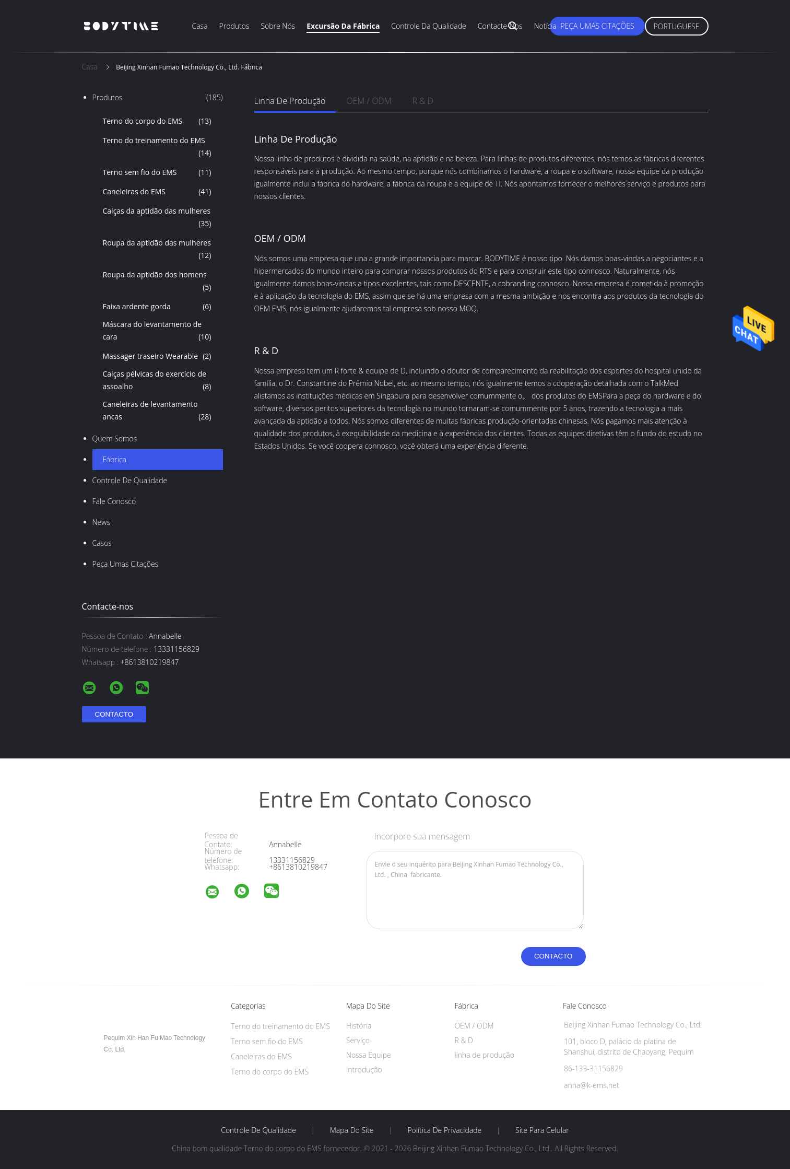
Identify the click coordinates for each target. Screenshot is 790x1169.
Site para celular (542, 1130)
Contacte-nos (500, 26)
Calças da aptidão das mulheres (157, 218)
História (359, 1026)
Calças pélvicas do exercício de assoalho (157, 381)
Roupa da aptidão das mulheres (157, 250)
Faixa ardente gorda (157, 306)
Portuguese (677, 26)
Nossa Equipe (368, 1055)
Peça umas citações (597, 26)
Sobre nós (278, 26)
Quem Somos (114, 438)
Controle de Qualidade (130, 480)
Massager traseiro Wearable (157, 356)
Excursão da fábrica (343, 26)
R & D (422, 101)
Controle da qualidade (428, 26)
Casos (102, 543)
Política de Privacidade (444, 1130)
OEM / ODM (368, 101)
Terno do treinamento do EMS (157, 147)
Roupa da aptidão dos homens (157, 282)
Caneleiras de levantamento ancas (157, 411)
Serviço (358, 1040)
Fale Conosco (114, 501)
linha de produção (290, 101)
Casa (200, 26)
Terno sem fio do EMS (157, 172)
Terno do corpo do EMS (157, 121)
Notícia (545, 26)
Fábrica (114, 459)
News (101, 522)
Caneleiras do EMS (157, 191)
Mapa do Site (352, 1130)
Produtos (234, 26)
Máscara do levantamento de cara (157, 331)
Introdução (364, 1069)
